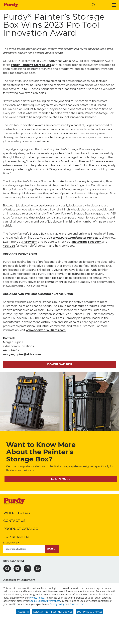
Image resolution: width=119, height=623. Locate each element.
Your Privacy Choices (89, 611)
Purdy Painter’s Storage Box (31, 64)
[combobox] (62, 5)
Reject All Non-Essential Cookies (52, 611)
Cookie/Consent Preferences (44, 600)
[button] (114, 5)
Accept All (23, 611)
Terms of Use (77, 604)
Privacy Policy (36, 597)
